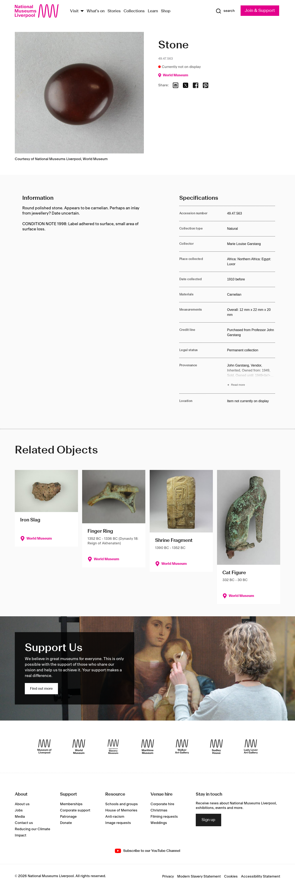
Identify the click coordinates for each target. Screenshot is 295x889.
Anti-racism (114, 817)
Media (20, 817)
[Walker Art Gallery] (182, 746)
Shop (166, 11)
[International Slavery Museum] (113, 746)
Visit (74, 11)
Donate (66, 823)
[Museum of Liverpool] (44, 746)
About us (22, 804)
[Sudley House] (216, 746)
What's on (96, 11)
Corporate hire (162, 804)
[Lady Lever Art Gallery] (250, 746)
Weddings (159, 823)
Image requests (118, 823)
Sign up (208, 820)
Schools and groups (121, 804)
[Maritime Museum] (147, 746)
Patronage (68, 817)
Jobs (19, 810)
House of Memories (121, 810)
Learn (153, 11)
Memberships (71, 804)
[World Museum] (78, 746)
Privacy (168, 876)
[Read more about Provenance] (251, 375)
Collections (134, 11)
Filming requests (164, 817)
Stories (114, 11)
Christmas (159, 810)
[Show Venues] (82, 11)
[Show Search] (225, 11)
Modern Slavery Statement (199, 876)
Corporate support (75, 810)
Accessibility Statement (260, 876)
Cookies (231, 876)
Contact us (24, 823)
